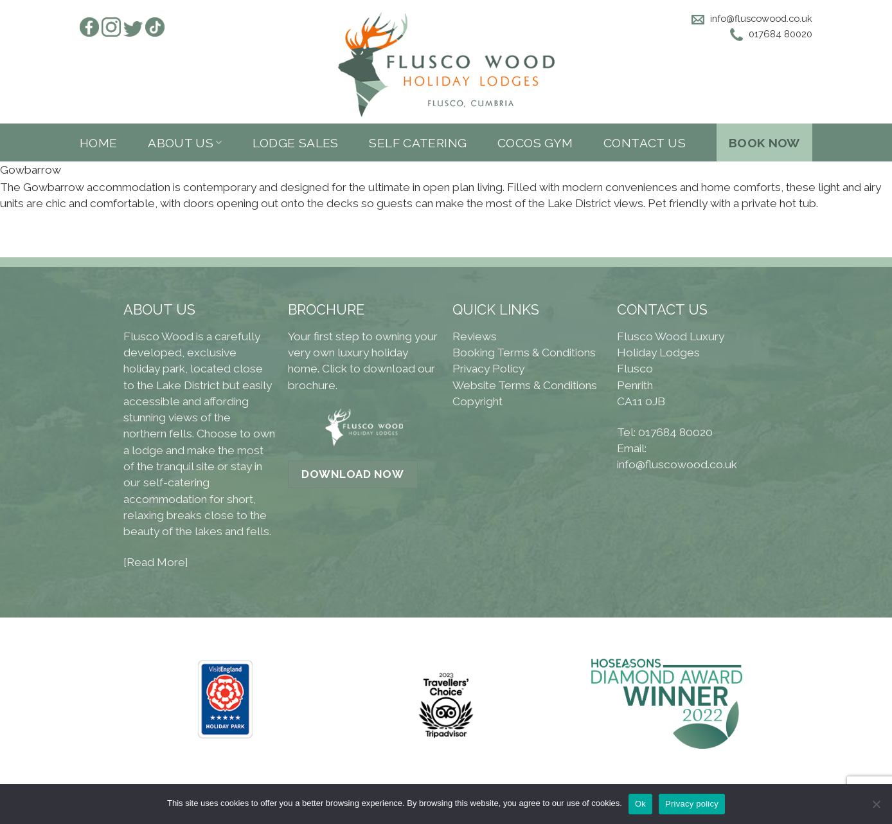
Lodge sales (295, 143)
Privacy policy (691, 804)
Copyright (477, 401)
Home (99, 143)
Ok (640, 804)
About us (185, 143)
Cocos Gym (535, 143)
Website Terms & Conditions (524, 385)
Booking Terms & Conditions (524, 352)
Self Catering (418, 143)
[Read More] (155, 562)
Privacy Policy (488, 368)
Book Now (764, 143)
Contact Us (644, 143)
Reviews (474, 336)
